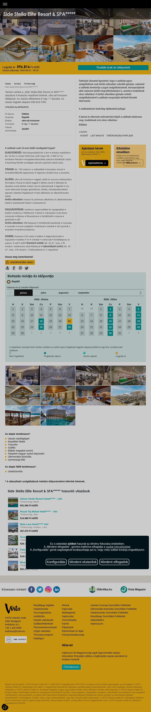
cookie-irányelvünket (118, 546)
